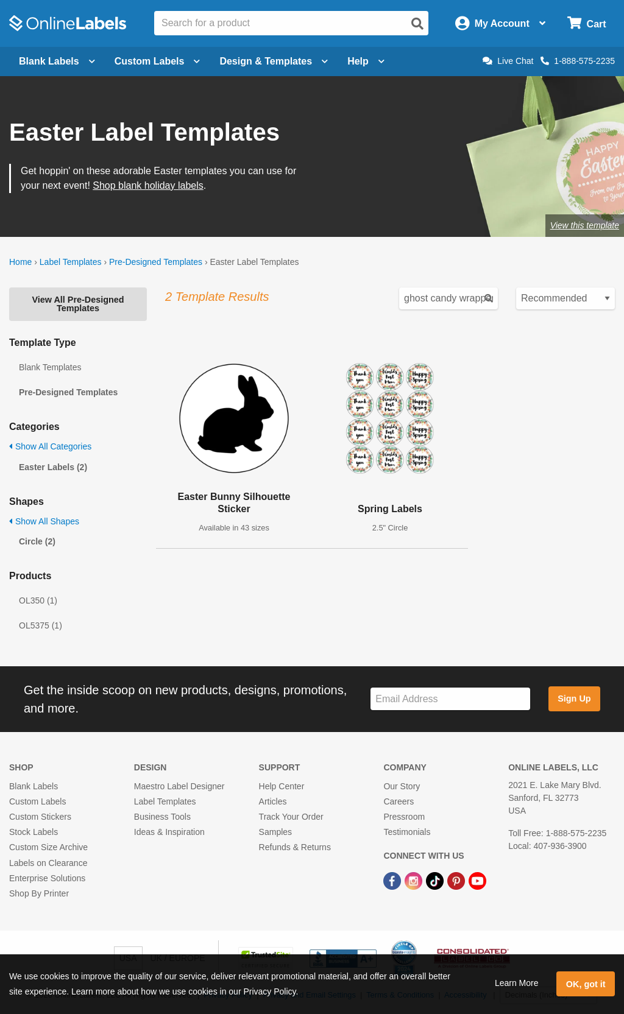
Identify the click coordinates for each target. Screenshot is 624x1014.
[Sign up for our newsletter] (450, 699)
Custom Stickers (40, 817)
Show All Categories (50, 446)
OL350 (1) (38, 600)
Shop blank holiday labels (148, 185)
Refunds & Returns (295, 847)
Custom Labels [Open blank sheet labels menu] (157, 61)
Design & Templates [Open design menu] (273, 61)
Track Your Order (291, 817)
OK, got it (586, 984)
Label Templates (71, 262)
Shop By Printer (39, 893)
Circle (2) (37, 541)
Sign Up (574, 698)
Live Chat (508, 61)
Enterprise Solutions (47, 878)
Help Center (282, 786)
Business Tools (162, 817)
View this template (584, 225)
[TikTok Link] (436, 880)
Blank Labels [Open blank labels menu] (57, 61)
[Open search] (417, 24)
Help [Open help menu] (366, 61)
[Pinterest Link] (457, 880)
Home (20, 262)
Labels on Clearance (48, 863)
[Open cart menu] (586, 23)
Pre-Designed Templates (155, 262)
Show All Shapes (44, 521)
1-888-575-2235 (578, 61)
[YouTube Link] (477, 880)
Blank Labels (33, 786)
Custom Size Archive (48, 847)
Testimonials (406, 832)
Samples (275, 832)
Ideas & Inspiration (169, 832)
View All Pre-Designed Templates (78, 304)
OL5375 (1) (40, 625)
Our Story (401, 786)
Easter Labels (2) (53, 467)
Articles (273, 801)
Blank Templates (50, 367)
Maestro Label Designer (179, 786)
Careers (398, 801)
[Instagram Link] (415, 880)
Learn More (517, 983)
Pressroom (404, 817)
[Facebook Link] (393, 880)
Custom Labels (37, 801)
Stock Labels (33, 832)
